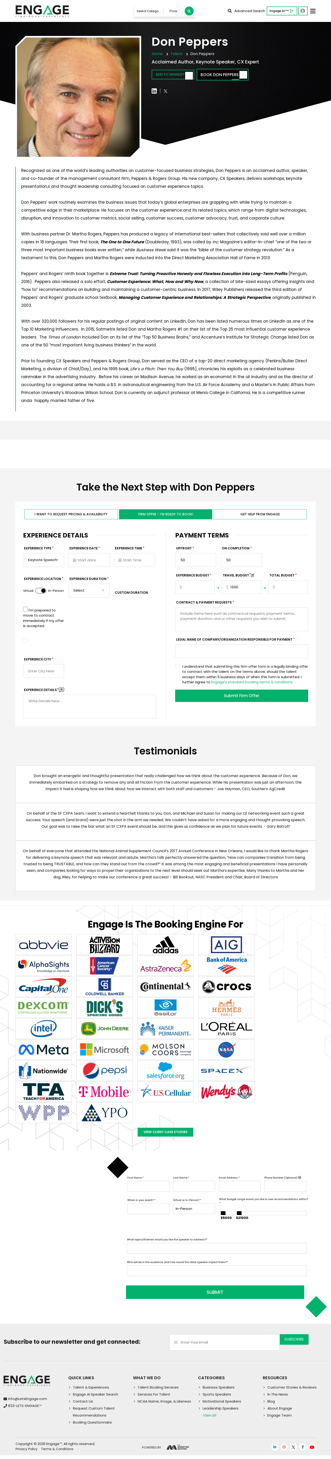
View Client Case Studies (165, 1137)
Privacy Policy (27, 1453)
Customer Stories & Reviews (292, 1391)
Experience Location (42, 581)
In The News (277, 1398)
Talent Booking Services (158, 1391)
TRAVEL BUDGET (237, 577)
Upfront (184, 550)
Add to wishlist (179, 75)
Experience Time (128, 550)
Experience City (37, 661)
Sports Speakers (217, 1398)
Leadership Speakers (221, 1412)
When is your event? (141, 1207)
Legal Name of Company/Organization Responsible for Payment (234, 641)
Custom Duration (131, 595)
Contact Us (83, 1405)
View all (209, 1419)
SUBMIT (162, 1296)
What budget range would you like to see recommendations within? (263, 1208)
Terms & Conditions (57, 1453)
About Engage (279, 1412)
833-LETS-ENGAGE (24, 1409)
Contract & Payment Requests (204, 604)
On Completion (235, 550)
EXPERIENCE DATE (83, 550)
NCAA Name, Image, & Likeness (164, 1405)
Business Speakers (219, 1391)
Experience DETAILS (41, 692)
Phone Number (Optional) (282, 1185)
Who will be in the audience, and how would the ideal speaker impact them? (177, 1269)
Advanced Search (246, 10)
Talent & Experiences (91, 1391)
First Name (135, 1185)
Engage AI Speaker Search (95, 1398)
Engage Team (279, 1419)
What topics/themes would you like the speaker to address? (167, 1247)
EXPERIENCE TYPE (37, 550)
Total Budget (281, 577)
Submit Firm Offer (241, 699)
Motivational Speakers (222, 1405)
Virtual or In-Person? (187, 1207)
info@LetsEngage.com (27, 1402)
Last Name (181, 1185)
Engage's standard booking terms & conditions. (252, 684)
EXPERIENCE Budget (192, 577)
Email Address (229, 1185)
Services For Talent (154, 1398)
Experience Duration (87, 581)
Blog (271, 1405)
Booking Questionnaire (92, 1426)
